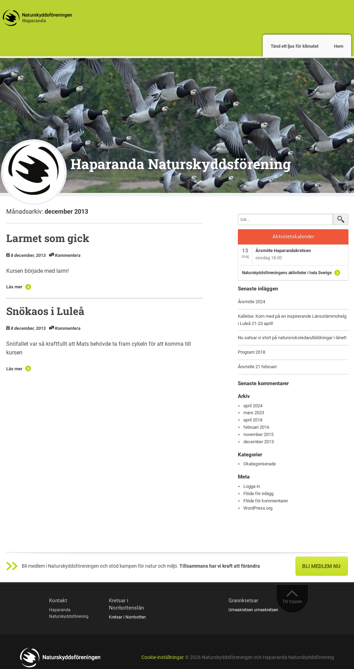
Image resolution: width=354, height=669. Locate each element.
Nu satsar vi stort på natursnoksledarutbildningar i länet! (292, 337)
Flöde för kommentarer (265, 500)
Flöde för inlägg (258, 493)
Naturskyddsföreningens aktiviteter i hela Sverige (287, 272)
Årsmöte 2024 (251, 301)
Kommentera (68, 255)
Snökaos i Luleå (45, 311)
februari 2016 (256, 427)
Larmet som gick (47, 238)
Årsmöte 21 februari (257, 366)
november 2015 (258, 434)
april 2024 (252, 405)
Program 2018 (251, 352)
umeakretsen (266, 609)
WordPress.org (257, 508)
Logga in (251, 486)
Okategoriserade (259, 463)
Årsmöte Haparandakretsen (283, 250)
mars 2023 (253, 412)
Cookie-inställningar (162, 657)
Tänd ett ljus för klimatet (294, 46)
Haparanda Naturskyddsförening (181, 164)
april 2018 (252, 419)
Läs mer (14, 286)
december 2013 (258, 441)
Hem (338, 46)
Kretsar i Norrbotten (127, 617)
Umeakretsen (241, 609)
